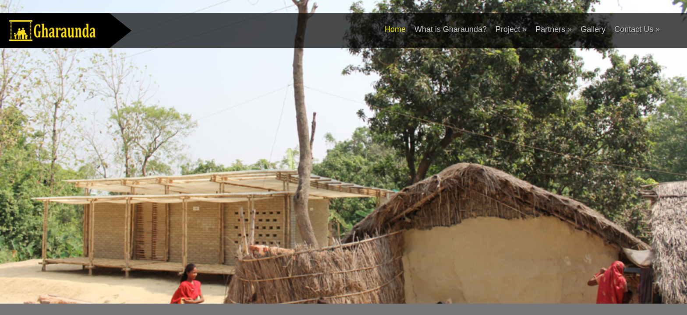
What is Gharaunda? (450, 29)
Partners (553, 29)
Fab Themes (224, 309)
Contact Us (637, 29)
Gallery (593, 29)
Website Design (186, 309)
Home (395, 29)
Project (511, 29)
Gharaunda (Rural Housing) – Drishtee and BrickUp (107, 309)
